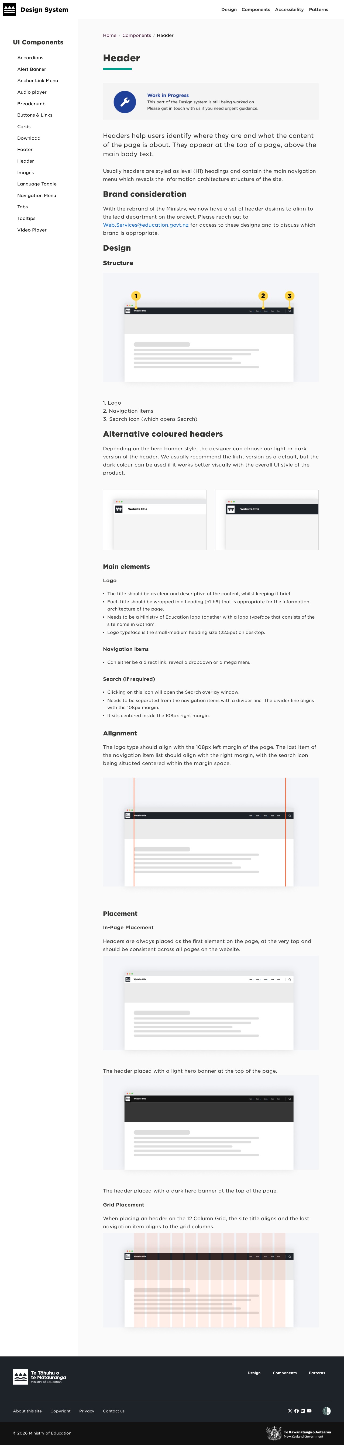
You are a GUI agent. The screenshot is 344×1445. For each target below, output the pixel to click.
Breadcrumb (31, 103)
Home (109, 35)
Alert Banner (31, 69)
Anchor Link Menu (37, 80)
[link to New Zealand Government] (298, 1433)
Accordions (30, 57)
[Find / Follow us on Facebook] (296, 1411)
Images (25, 172)
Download (28, 138)
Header (25, 161)
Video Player (32, 230)
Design (229, 9)
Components (256, 9)
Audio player (32, 92)
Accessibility (289, 9)
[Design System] (9, 9)
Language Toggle (37, 184)
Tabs (22, 206)
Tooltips (26, 218)
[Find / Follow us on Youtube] (309, 1411)
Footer (25, 149)
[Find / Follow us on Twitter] (290, 1411)
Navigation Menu (36, 195)
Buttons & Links (34, 115)
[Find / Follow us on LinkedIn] (303, 1411)
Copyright (60, 1411)
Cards (23, 126)
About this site (27, 1411)
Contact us (114, 1411)
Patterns (318, 9)
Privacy (86, 1411)
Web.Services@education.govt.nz (146, 225)
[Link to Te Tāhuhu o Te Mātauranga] (43, 1378)
